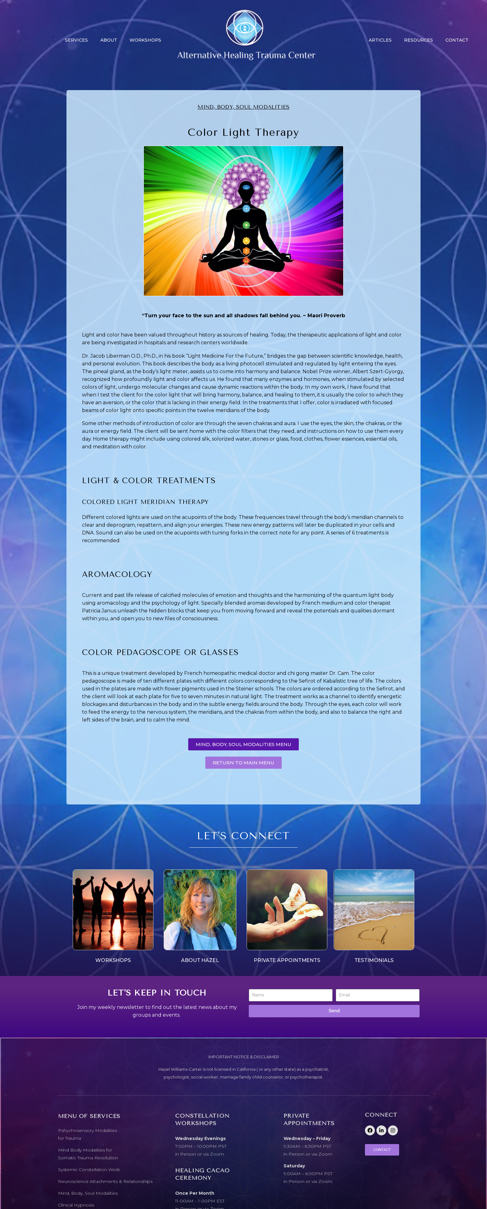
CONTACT (456, 40)
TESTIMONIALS (374, 960)
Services (76, 40)
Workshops (145, 40)
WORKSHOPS (113, 960)
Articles (380, 40)
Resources (418, 40)
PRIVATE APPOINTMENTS (287, 960)
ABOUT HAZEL (200, 960)
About (108, 40)
